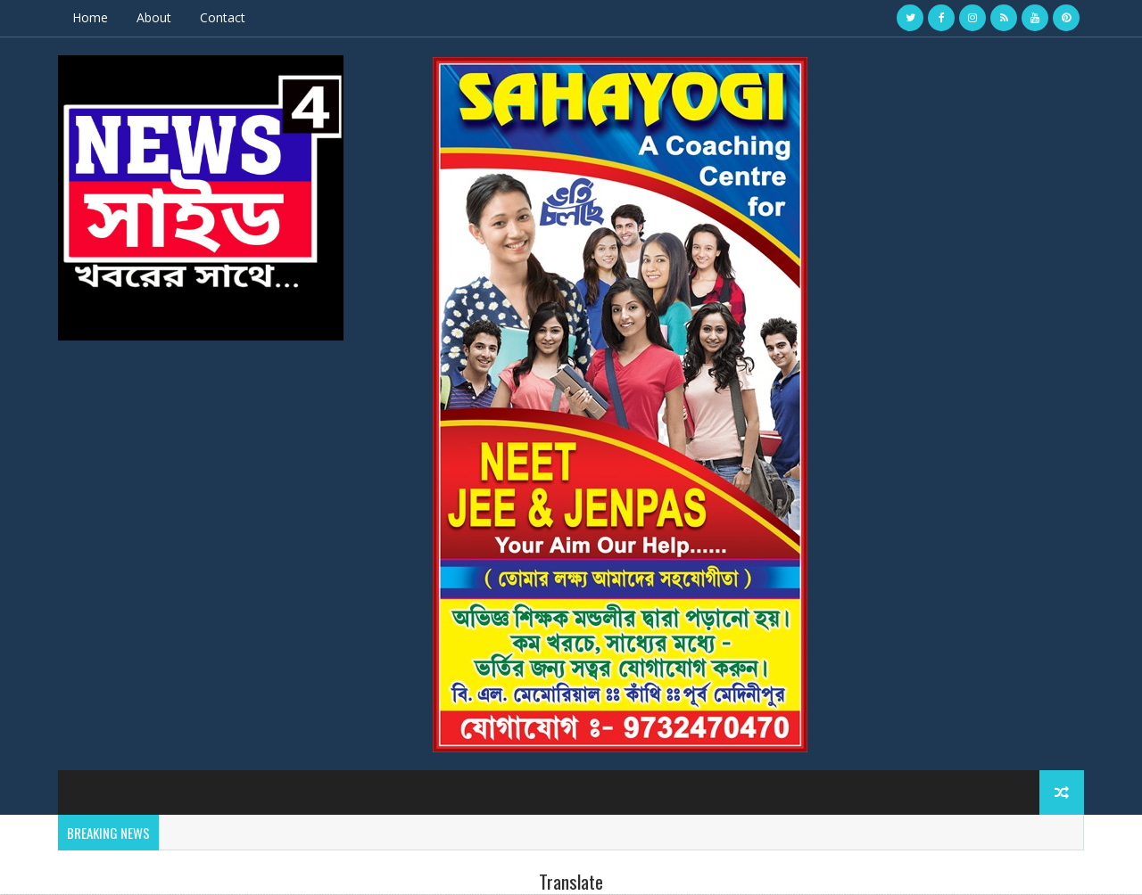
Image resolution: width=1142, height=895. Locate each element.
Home (90, 17)
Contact (222, 17)
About (154, 17)
